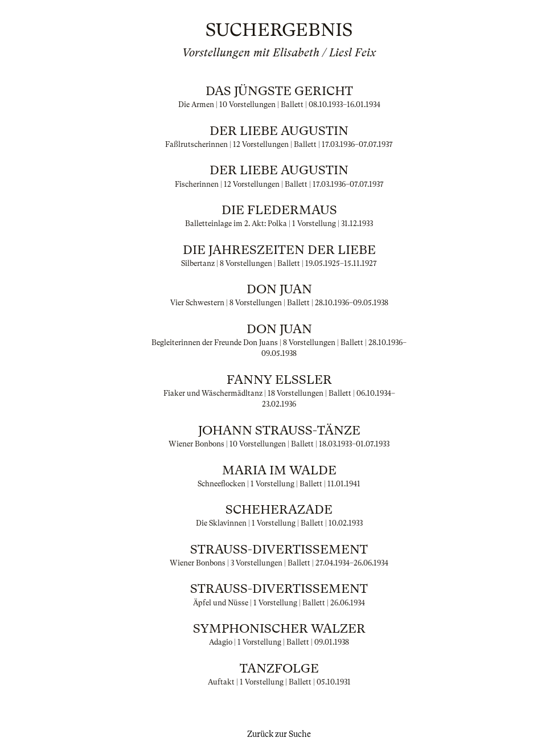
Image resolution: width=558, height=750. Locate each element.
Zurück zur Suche (279, 734)
